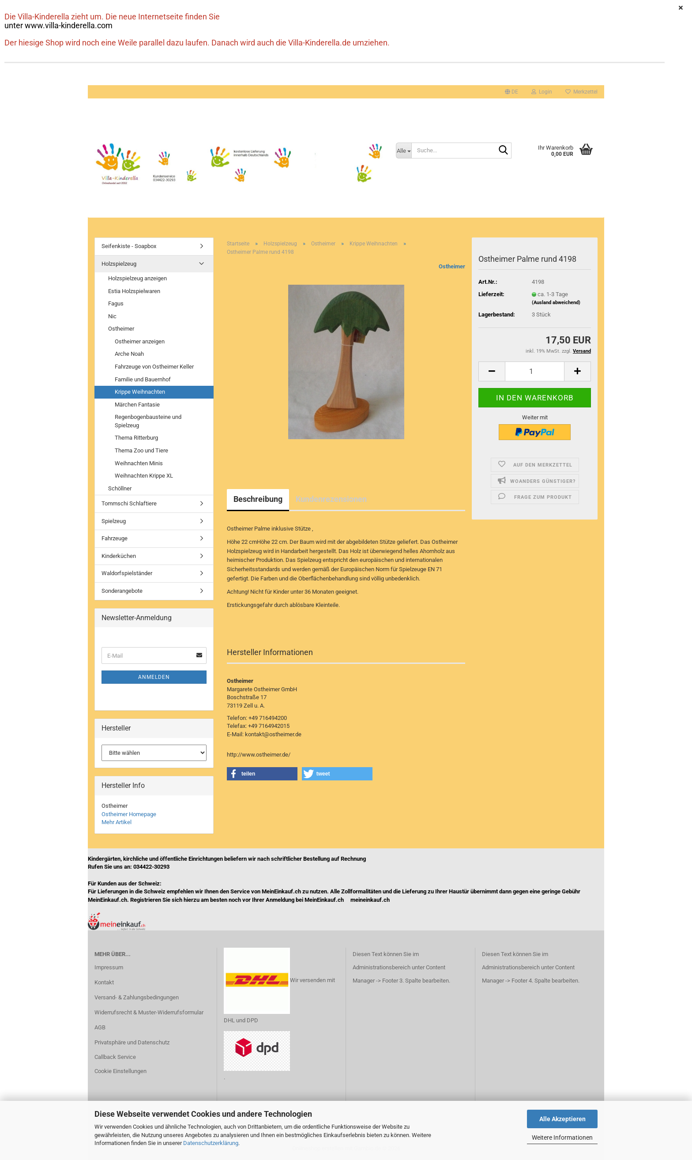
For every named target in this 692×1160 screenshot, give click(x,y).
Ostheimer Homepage (129, 814)
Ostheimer (452, 266)
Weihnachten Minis (139, 463)
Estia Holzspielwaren (134, 291)
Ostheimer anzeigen (140, 341)
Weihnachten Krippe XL (144, 475)
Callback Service (115, 1057)
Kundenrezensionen (331, 499)
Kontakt (104, 982)
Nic (112, 316)
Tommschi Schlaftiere (129, 503)
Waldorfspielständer (127, 573)
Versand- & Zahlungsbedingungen (136, 997)
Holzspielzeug (119, 263)
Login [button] (541, 92)
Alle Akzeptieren (562, 1118)
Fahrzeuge (115, 538)
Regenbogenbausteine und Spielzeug (148, 421)
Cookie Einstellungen (120, 1071)
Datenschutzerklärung (210, 1143)
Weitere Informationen (562, 1137)
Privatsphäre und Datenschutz (131, 1042)
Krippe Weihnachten (140, 391)
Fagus (116, 303)
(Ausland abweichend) (556, 302)
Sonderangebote (122, 591)
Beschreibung (257, 499)
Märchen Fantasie (137, 404)
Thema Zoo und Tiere (141, 450)
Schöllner (120, 488)
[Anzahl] (534, 371)
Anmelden (154, 677)
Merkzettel (581, 92)
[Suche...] (404, 150)
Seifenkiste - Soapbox (129, 246)
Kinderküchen (119, 556)
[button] (511, 91)
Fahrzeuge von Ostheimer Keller (154, 366)
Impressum (108, 967)
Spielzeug (114, 521)
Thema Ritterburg (136, 437)
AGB (99, 1027)
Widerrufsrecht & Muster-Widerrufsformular (148, 1012)
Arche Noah (129, 353)
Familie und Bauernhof (143, 379)
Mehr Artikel (117, 822)
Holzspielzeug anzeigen (137, 278)
